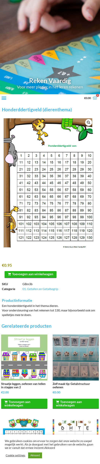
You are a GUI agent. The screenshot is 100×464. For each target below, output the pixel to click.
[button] (4, 98)
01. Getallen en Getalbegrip (40, 289)
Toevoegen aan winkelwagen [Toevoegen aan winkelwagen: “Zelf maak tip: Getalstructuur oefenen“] (69, 403)
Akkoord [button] (35, 455)
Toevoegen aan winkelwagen (32, 274)
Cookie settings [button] (15, 455)
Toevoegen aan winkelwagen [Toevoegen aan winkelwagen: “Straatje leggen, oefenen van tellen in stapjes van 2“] (17, 403)
